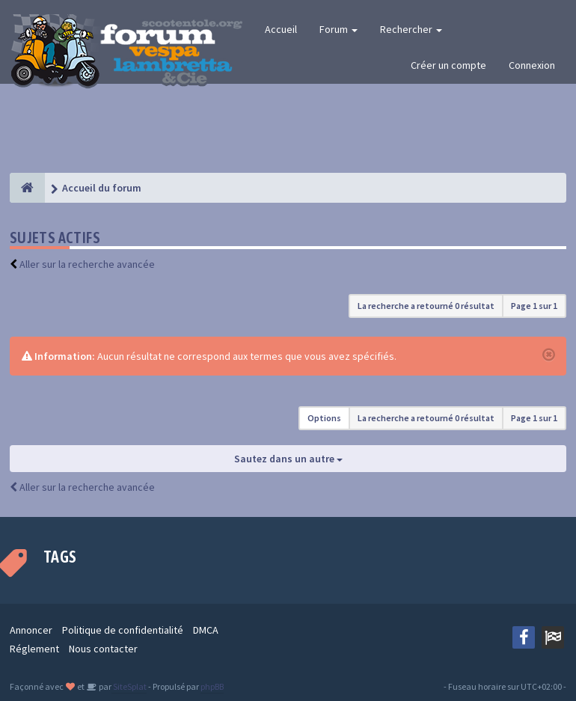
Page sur (534, 305)
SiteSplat (129, 686)
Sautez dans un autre (288, 458)
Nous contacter (103, 648)
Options (324, 417)
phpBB (212, 686)
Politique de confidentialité (122, 630)
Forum (338, 29)
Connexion (532, 65)
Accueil (281, 29)
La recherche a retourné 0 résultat (426, 305)
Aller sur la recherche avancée (87, 264)
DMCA (205, 630)
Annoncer (31, 630)
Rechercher (411, 29)
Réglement (34, 648)
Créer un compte (448, 65)
